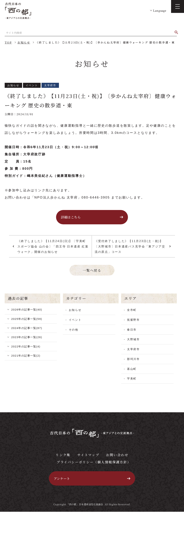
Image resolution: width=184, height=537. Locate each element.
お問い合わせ (117, 454)
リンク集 (63, 454)
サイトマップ (88, 454)
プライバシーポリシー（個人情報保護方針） (94, 462)
